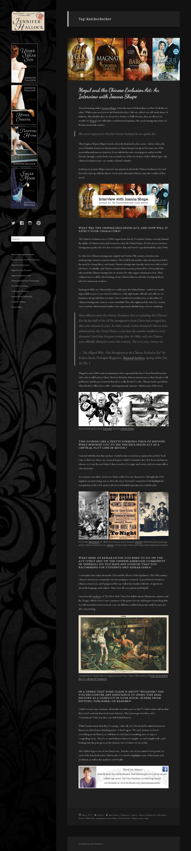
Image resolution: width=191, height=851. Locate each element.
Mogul (92, 120)
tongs (146, 818)
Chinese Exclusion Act (147, 815)
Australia (107, 428)
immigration (100, 818)
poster (138, 542)
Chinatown (124, 815)
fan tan (81, 818)
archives (97, 596)
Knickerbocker (124, 818)
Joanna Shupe (109, 108)
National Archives (134, 358)
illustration (94, 542)
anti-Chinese (114, 815)
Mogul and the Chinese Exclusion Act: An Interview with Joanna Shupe (119, 93)
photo (111, 545)
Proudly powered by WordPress (91, 843)
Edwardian (161, 815)
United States (127, 428)
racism (140, 818)
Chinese (133, 815)
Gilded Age (89, 818)
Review (100, 815)
